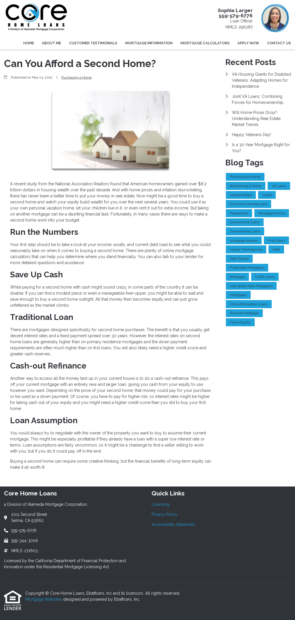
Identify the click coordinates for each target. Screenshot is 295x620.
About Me (51, 43)
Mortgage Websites (44, 599)
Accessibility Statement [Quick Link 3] (173, 524)
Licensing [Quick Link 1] (160, 504)
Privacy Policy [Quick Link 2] (164, 514)
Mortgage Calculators (205, 43)
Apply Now (248, 43)
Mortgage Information (149, 43)
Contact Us (279, 43)
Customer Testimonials (93, 43)
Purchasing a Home (76, 77)
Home (28, 43)
